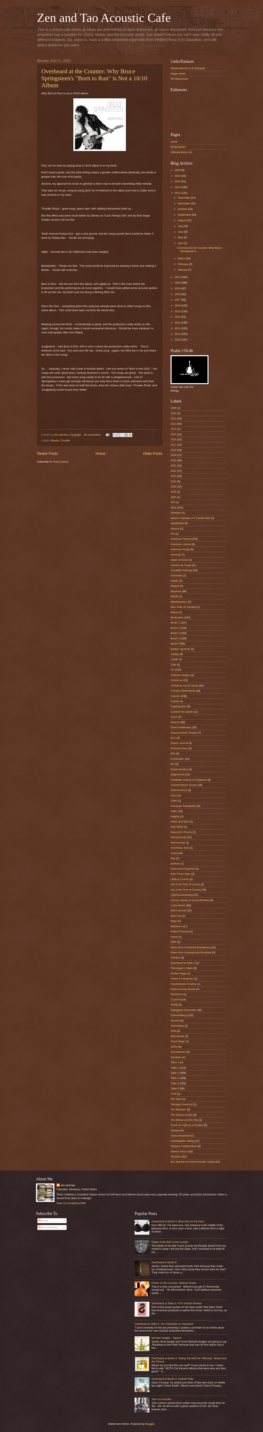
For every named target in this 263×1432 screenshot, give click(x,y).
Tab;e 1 (175, 1062)
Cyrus (174, 716)
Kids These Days (180, 873)
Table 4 (175, 1083)
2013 (178, 322)
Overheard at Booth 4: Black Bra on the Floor (177, 1221)
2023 (178, 187)
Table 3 (175, 1078)
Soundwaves (178, 1051)
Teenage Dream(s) (182, 1104)
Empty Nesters (179, 769)
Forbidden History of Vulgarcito (189, 779)
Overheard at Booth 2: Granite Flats (172, 1378)
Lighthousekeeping (182, 894)
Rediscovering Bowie (183, 989)
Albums (54, 440)
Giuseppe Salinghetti (183, 805)
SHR (173, 1031)
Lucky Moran (178, 905)
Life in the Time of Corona (186, 889)
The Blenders (178, 1109)
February (183, 264)
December (184, 197)
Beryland (176, 591)
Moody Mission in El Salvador (188, 68)
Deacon (175, 722)
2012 (178, 328)
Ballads (175, 585)
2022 (178, 192)
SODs (174, 1046)
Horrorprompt (178, 837)
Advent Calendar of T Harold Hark (190, 518)
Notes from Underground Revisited (191, 952)
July (180, 226)
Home (100, 453)
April (181, 243)
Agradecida (177, 523)
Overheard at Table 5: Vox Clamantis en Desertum (164, 1323)
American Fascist (181, 538)
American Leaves (181, 544)
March (182, 258)
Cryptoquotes (178, 706)
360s (173, 507)
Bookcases (177, 617)
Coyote (175, 701)
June (181, 231)
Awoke (174, 580)
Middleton (176, 926)
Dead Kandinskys (181, 727)
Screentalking (179, 1015)
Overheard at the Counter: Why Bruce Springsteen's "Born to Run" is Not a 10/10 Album (94, 78)
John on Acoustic (161, 1399)
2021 (178, 277)
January (183, 269)
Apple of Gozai (179, 559)
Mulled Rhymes (180, 931)
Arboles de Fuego (181, 565)
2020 (178, 282)
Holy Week (177, 826)
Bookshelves (178, 146)
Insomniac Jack (180, 847)
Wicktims (176, 1156)
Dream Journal (179, 743)
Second (175, 1020)
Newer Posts (47, 453)
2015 (178, 311)
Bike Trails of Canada (183, 606)
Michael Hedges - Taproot (166, 1337)
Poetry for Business (182, 978)
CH (172, 669)
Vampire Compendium (184, 1146)
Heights (175, 816)
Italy (173, 858)
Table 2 (175, 1072)
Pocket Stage (178, 973)
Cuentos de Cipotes (182, 711)
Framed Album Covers (184, 784)
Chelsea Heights (180, 675)
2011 (178, 333)
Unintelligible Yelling (182, 1140)
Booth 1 (175, 622)
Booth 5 (175, 643)
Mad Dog (176, 915)
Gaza (174, 795)
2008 (173, 407)
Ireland (175, 853)
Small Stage (178, 1041)
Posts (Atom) (60, 461)
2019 (178, 288)
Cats (173, 664)
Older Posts (152, 453)
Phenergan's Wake (182, 968)
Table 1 (175, 1067)
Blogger (149, 1423)
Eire (173, 753)
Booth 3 (175, 633)
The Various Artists (182, 1114)
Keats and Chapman (183, 868)
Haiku (174, 811)
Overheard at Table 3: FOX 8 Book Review (176, 1303)
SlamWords (177, 1036)
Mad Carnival (178, 910)
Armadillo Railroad (181, 570)
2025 (178, 175)
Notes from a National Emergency (190, 947)
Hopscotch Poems (181, 832)
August (182, 220)
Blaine (174, 612)
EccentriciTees (179, 748)
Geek (174, 800)
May (180, 237)
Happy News (178, 73)
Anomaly (176, 554)
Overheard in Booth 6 (163, 1262)
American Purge (180, 549)
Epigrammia (178, 774)
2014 (178, 316)
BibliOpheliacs (179, 601)
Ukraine (175, 1130)
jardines (175, 863)
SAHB (174, 1004)
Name (174, 936)
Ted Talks (176, 1098)
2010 (178, 339)
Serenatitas (177, 1025)
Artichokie (176, 575)
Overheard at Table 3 (183, 962)
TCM (173, 1093)
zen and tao (68, 1185)
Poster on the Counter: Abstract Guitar (173, 1282)
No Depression (179, 78)
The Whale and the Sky (184, 1119)
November (184, 203)
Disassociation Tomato (184, 732)
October (183, 209)
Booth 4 (175, 638)
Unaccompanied (180, 1135)
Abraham (176, 512)
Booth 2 (175, 627)
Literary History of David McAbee (190, 900)
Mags (174, 920)
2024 (178, 181)
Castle (174, 659)
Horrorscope (178, 842)
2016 (178, 305)
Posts (43, 1220)
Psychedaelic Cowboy (183, 983)
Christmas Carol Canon (184, 685)
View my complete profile (71, 1203)
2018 (178, 294)
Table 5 (175, 1088)
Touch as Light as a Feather (187, 1125)
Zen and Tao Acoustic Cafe (104, 17)
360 (173, 502)
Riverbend (177, 994)
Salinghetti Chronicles (183, 1010)
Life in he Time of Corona (185, 884)
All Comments (48, 1227)
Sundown (176, 1057)
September (184, 214)
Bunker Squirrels (180, 648)
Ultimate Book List (181, 152)
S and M (175, 999)
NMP (173, 941)
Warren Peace (179, 1151)
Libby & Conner (180, 879)
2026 (178, 170)
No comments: (93, 434)
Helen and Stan (180, 821)
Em (172, 763)
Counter (65, 440)
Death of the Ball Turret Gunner (169, 1242)
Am (172, 533)
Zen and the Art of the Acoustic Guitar (193, 1161)
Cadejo (175, 654)
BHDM (174, 596)
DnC (173, 737)
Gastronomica (179, 790)
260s (173, 497)
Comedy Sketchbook (183, 690)
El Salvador (177, 758)
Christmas (176, 680)
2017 (178, 299)
